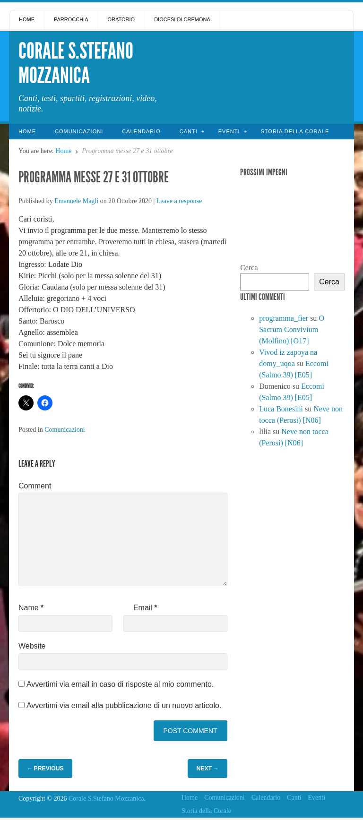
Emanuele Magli (76, 201)
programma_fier (283, 318)
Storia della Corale (294, 131)
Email (145, 608)
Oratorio (121, 19)
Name (30, 608)
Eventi (229, 131)
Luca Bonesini (281, 409)
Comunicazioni (79, 131)
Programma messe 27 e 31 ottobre (93, 177)
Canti (189, 131)
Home (27, 19)
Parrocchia (71, 19)
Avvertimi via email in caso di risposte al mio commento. (120, 684)
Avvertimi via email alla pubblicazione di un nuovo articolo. (123, 705)
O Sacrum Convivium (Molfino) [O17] (291, 329)
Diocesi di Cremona (182, 19)
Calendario (141, 131)
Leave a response (179, 201)
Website (32, 646)
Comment (34, 486)
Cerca (249, 268)
